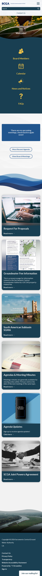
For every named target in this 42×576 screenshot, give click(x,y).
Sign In (4, 569)
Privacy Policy (7, 556)
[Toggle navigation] (38, 3)
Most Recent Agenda (21, 149)
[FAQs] (21, 99)
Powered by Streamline (12, 566)
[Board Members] (21, 54)
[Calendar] (21, 69)
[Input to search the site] (21, 8)
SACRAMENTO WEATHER (21, 497)
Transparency (7, 559)
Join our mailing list (29, 573)
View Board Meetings (21, 156)
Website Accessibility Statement (14, 563)
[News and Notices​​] (21, 84)
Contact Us (21, 13)
